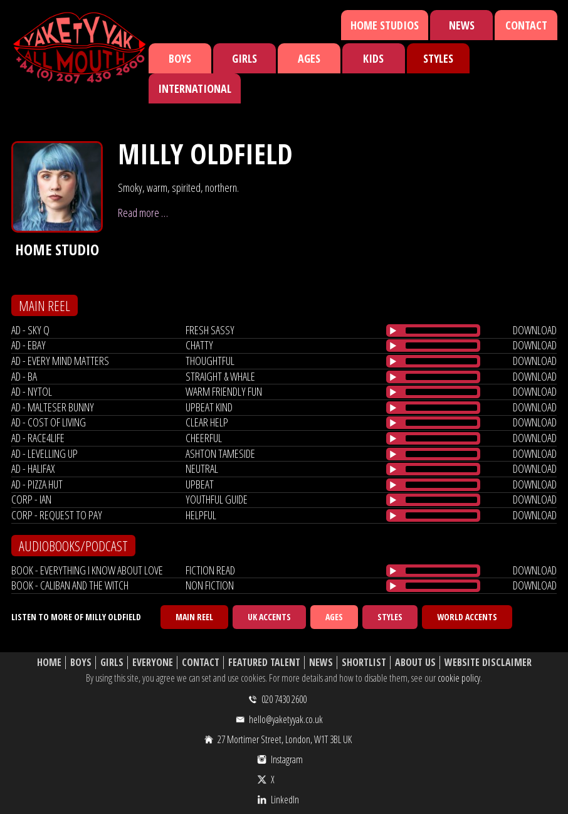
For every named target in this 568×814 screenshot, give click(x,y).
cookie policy (459, 678)
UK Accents (269, 617)
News (462, 25)
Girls (244, 58)
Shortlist (364, 662)
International (194, 88)
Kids (373, 58)
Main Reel (194, 617)
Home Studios (384, 25)
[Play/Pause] (393, 330)
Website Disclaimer (488, 662)
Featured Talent (264, 662)
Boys (180, 58)
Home (49, 662)
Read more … (143, 212)
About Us (415, 662)
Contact (526, 25)
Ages (309, 58)
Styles (438, 58)
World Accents (467, 617)
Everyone (152, 662)
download (535, 329)
